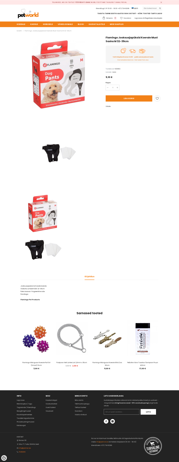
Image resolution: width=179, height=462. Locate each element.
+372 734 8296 (123, 8)
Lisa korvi (129, 98)
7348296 (22, 452)
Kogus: (108, 83)
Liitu (148, 412)
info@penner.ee (25, 448)
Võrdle (108, 106)
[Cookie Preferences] (4, 458)
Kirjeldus (89, 276)
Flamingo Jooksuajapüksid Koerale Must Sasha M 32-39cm (48, 31)
